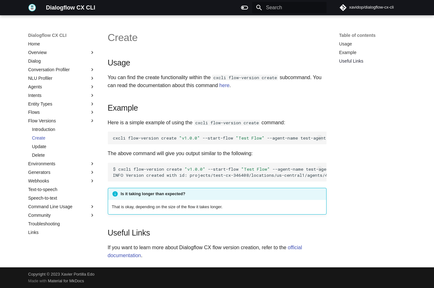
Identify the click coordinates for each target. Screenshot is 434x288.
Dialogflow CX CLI (47, 35)
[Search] (289, 7)
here (224, 85)
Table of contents (357, 35)
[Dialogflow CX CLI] (32, 7)
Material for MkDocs (66, 280)
